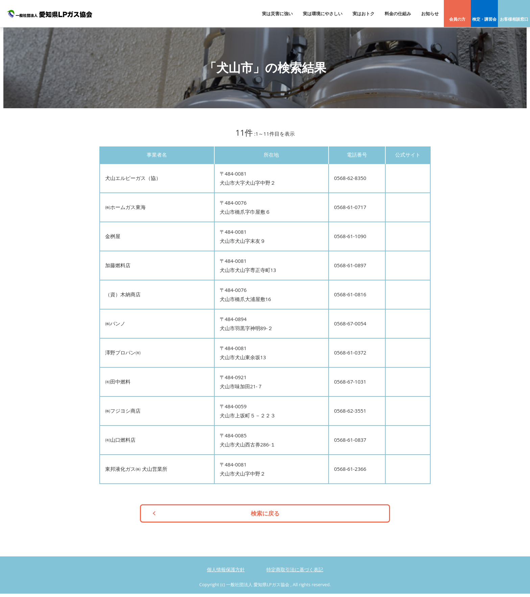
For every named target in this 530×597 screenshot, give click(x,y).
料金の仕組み (398, 13)
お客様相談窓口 (514, 19)
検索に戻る (265, 515)
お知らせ (430, 13)
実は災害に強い (277, 13)
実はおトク (364, 13)
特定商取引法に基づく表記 (294, 573)
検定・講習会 (484, 19)
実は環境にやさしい (322, 13)
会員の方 (457, 19)
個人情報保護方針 (226, 573)
